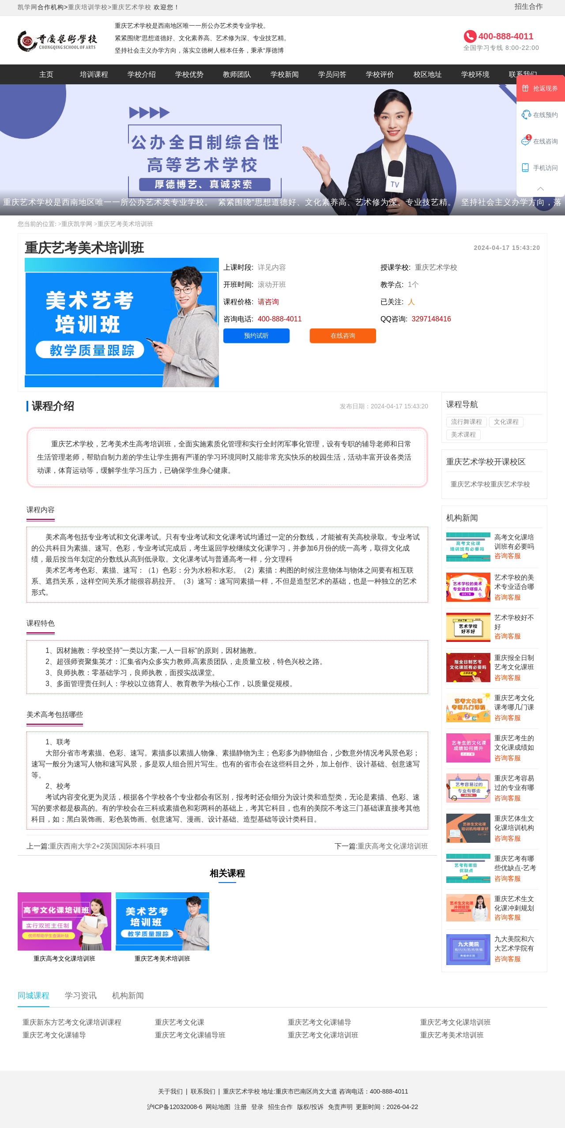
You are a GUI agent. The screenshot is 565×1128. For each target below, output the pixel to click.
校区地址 (428, 74)
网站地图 (218, 1106)
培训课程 (94, 74)
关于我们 (170, 1091)
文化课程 (506, 421)
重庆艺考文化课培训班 (455, 1022)
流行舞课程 (466, 421)
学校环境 (475, 74)
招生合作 (529, 6)
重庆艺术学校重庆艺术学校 (490, 484)
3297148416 (431, 319)
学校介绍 (142, 74)
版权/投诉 (310, 1106)
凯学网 (28, 7)
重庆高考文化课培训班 (393, 846)
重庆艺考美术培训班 (125, 224)
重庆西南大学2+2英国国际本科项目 (104, 846)
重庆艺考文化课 (179, 1022)
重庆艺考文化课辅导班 (190, 1035)
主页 (46, 74)
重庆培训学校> (90, 7)
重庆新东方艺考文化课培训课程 (72, 1022)
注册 (240, 1106)
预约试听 (256, 335)
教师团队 (237, 74)
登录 (257, 1106)
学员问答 (332, 74)
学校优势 (189, 74)
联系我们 (523, 74)
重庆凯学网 (76, 224)
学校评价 (380, 74)
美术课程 (463, 434)
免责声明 (340, 1106)
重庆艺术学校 (131, 7)
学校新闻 (285, 74)
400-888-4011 (506, 36)
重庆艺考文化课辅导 (319, 1022)
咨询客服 (507, 555)
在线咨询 (343, 335)
